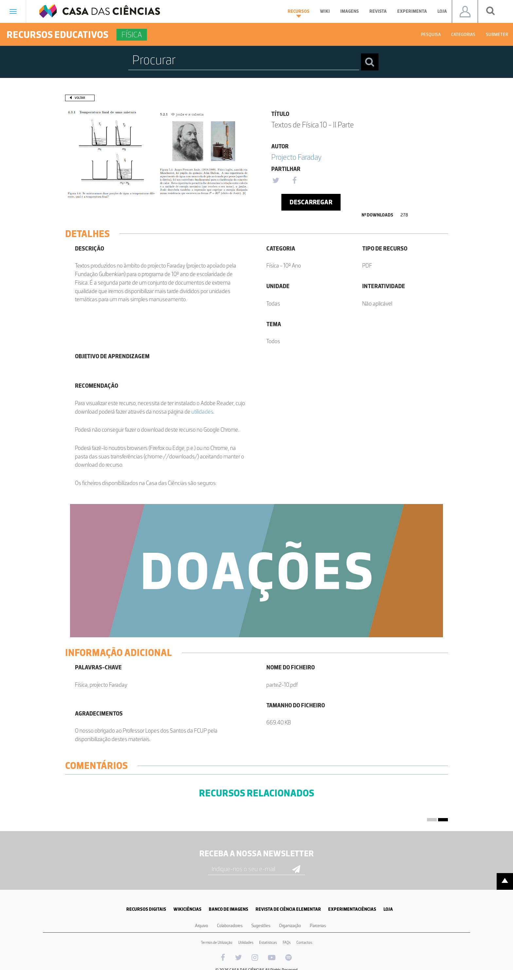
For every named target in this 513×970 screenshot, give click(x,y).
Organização (290, 925)
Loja (442, 11)
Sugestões (260, 925)
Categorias (463, 34)
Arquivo (201, 925)
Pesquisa (431, 34)
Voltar (80, 98)
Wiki (325, 11)
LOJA (388, 909)
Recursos (299, 13)
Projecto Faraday (296, 157)
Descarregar (311, 202)
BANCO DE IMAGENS (228, 909)
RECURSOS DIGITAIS (146, 909)
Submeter (497, 34)
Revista (378, 11)
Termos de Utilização (216, 942)
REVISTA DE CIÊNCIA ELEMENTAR (288, 909)
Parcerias (318, 925)
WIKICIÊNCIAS (187, 909)
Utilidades (245, 942)
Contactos (304, 942)
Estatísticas (268, 942)
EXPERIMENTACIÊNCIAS (352, 909)
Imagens (349, 11)
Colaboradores (229, 925)
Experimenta (412, 11)
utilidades (202, 411)
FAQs (287, 942)
